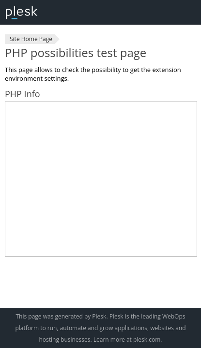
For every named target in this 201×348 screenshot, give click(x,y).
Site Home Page (31, 39)
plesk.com (146, 339)
